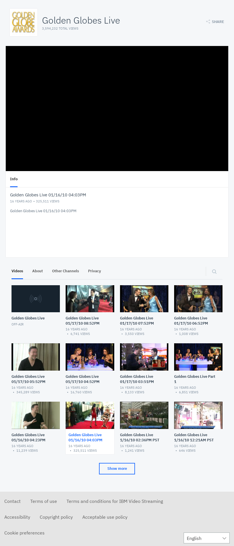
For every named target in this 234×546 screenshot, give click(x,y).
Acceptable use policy (105, 517)
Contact (12, 501)
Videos (17, 271)
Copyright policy (56, 517)
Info (14, 179)
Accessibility (17, 517)
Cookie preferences (24, 533)
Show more (117, 468)
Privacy (94, 271)
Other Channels (65, 271)
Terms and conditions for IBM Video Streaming (114, 501)
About (37, 271)
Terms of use (43, 501)
